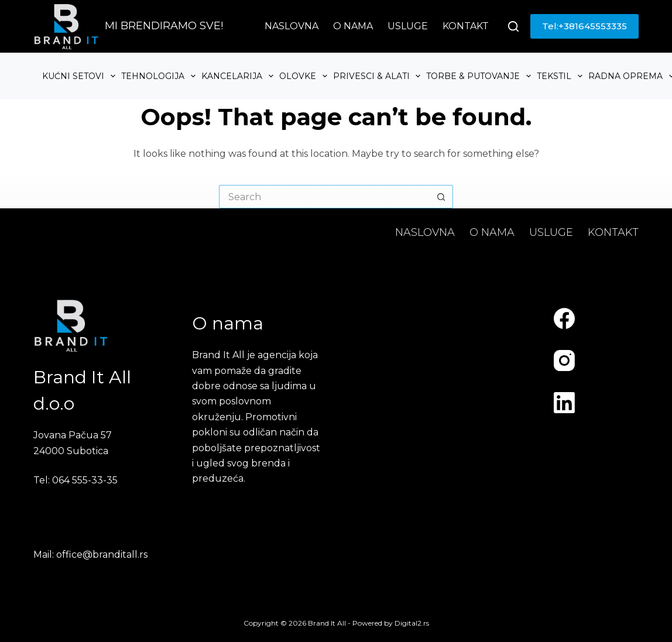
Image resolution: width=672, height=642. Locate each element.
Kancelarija (238, 76)
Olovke (304, 76)
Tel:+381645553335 (584, 26)
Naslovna (291, 26)
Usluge (408, 26)
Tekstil (561, 76)
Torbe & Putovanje (480, 76)
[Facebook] (564, 318)
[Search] (513, 26)
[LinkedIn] (564, 402)
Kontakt (466, 26)
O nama (353, 26)
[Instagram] (564, 360)
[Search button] (441, 196)
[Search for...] (324, 196)
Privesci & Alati (378, 76)
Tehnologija (159, 76)
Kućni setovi (80, 76)
